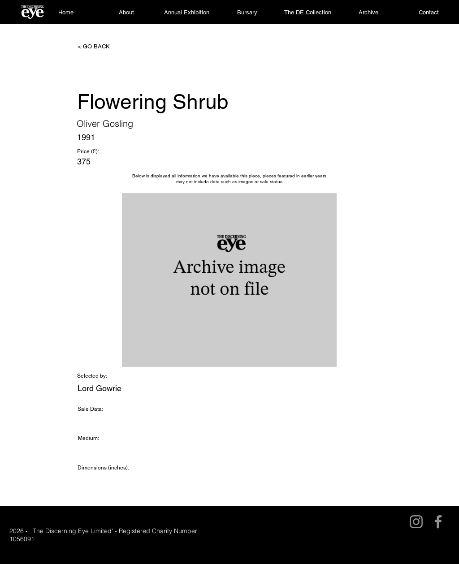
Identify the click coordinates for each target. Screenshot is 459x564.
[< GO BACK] (107, 47)
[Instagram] (416, 521)
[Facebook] (438, 521)
